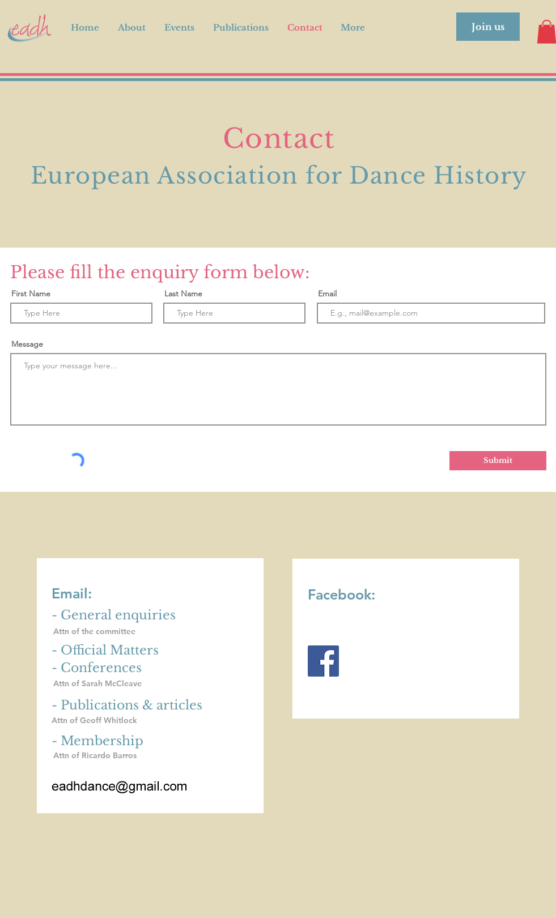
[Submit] (497, 460)
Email (327, 294)
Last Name (183, 294)
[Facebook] (323, 661)
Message (27, 344)
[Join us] (488, 26)
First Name (30, 294)
